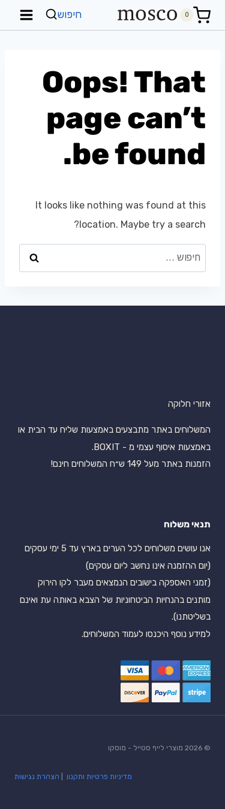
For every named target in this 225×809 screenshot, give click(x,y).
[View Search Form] (65, 15)
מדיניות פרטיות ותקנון (98, 776)
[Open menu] (26, 14)
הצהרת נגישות (36, 776)
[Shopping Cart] (195, 15)
